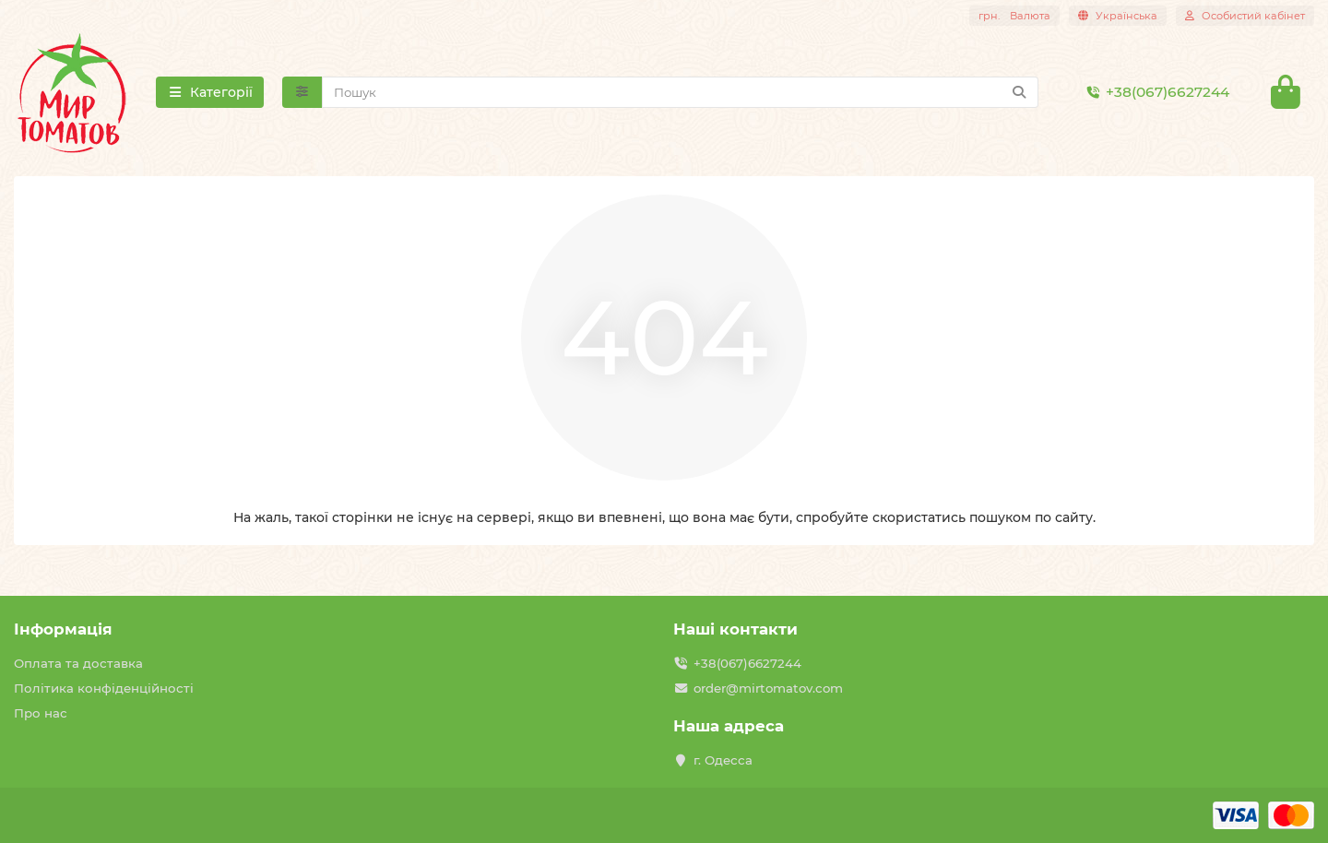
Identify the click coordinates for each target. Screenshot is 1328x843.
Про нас (40, 713)
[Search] (680, 92)
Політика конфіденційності (104, 688)
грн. (1014, 15)
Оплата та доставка (78, 663)
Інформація (63, 629)
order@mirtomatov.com (768, 688)
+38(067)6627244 (1154, 92)
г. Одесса (723, 760)
